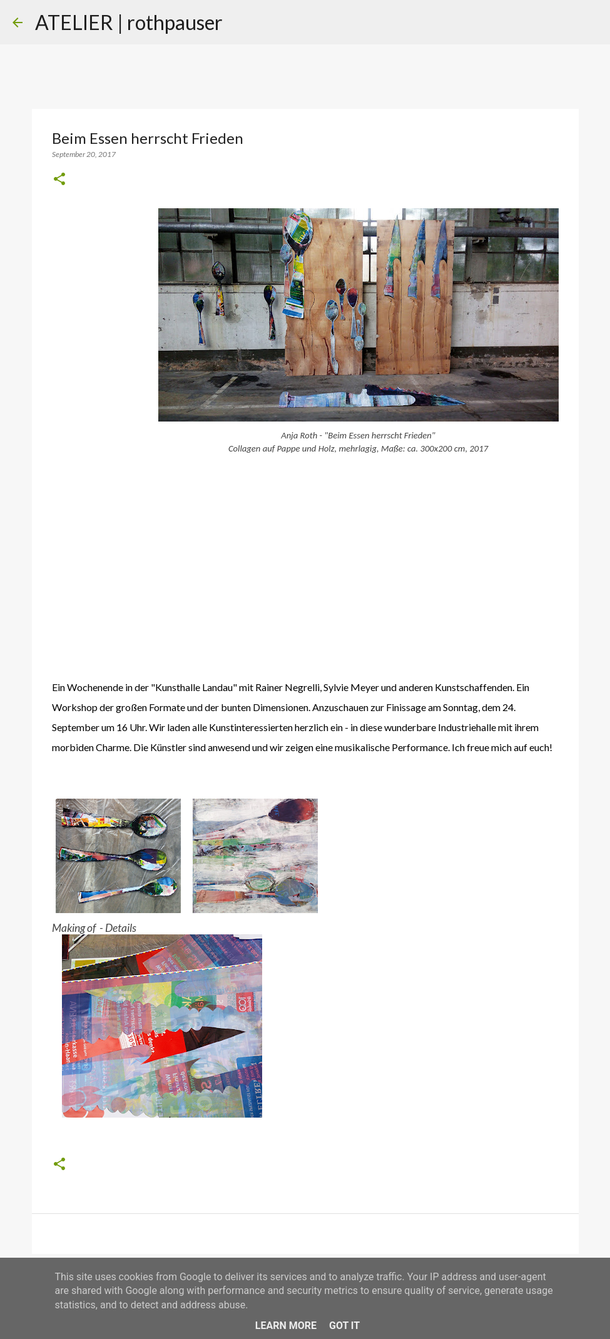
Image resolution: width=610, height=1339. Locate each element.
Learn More (286, 1325)
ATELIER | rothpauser (129, 22)
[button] (59, 179)
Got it (344, 1325)
